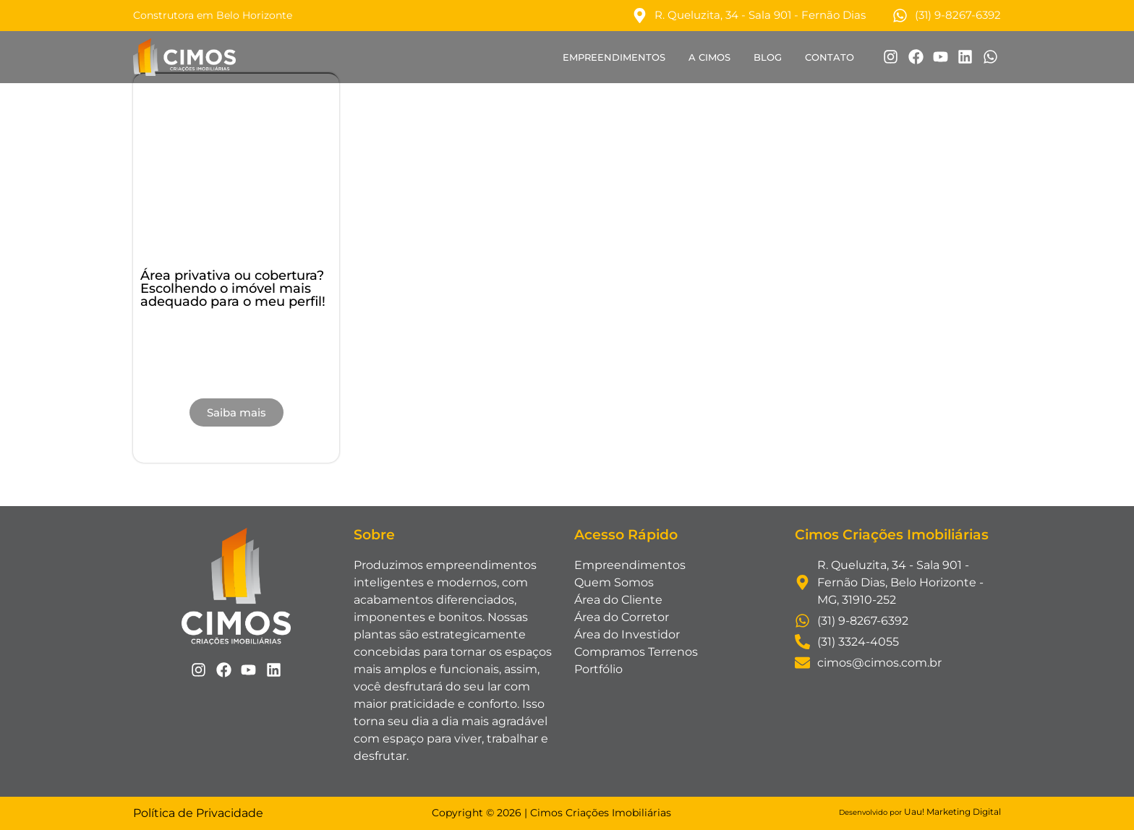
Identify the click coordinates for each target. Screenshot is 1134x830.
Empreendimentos (614, 57)
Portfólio (598, 669)
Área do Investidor (627, 634)
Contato (829, 57)
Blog (768, 57)
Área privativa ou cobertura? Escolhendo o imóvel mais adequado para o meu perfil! (232, 288)
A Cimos (709, 57)
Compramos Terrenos (636, 652)
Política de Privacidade (198, 813)
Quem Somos (614, 582)
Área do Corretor (621, 617)
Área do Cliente (618, 600)
